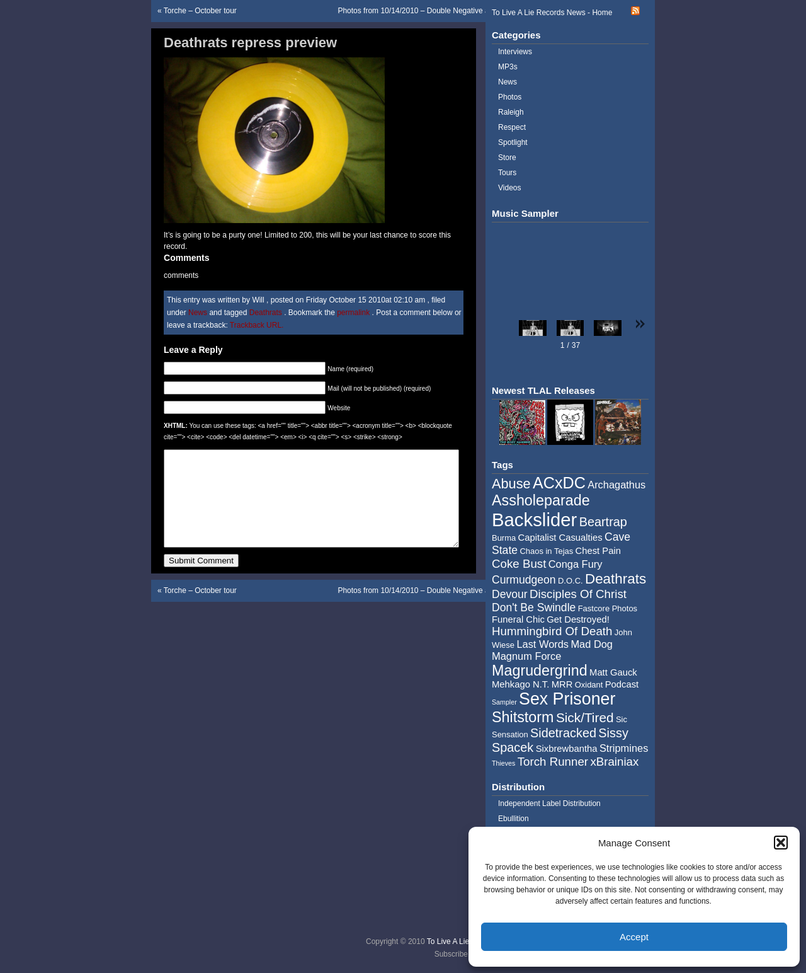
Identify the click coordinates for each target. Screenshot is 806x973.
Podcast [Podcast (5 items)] (622, 684)
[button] (781, 842)
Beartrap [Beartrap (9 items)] (603, 522)
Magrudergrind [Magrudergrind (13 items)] (539, 670)
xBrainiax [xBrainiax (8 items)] (614, 761)
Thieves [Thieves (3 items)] (503, 763)
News (197, 312)
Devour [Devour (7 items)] (510, 594)
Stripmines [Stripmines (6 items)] (624, 748)
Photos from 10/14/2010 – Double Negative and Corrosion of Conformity (458, 10)
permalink (354, 312)
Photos (509, 97)
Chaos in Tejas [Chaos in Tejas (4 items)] (546, 551)
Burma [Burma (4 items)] (504, 538)
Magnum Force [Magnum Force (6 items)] (526, 656)
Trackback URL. (257, 325)
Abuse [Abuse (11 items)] (511, 484)
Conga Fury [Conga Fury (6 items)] (575, 564)
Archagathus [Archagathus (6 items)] (616, 484)
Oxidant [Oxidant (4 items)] (589, 684)
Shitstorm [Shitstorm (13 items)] (523, 717)
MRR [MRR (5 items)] (562, 684)
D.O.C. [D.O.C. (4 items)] (570, 580)
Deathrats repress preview (250, 42)
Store (507, 157)
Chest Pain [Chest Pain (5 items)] (598, 551)
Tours (507, 172)
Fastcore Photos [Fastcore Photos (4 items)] (607, 608)
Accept (634, 936)
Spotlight (513, 142)
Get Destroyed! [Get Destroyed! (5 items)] (578, 619)
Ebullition (513, 818)
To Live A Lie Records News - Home (552, 12)
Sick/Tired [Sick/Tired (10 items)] (585, 717)
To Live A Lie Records (463, 941)
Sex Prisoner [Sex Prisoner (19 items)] (567, 698)
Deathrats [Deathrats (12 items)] (615, 579)
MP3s (508, 66)
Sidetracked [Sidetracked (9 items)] (563, 733)
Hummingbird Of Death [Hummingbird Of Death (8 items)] (552, 631)
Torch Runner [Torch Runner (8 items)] (553, 761)
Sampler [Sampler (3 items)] (504, 702)
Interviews (515, 51)
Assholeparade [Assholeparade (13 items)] (541, 500)
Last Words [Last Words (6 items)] (542, 644)
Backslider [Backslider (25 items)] (534, 519)
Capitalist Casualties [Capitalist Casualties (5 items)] (560, 538)
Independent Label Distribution (549, 803)
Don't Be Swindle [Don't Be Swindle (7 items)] (534, 607)
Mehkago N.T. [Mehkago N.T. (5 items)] (520, 684)
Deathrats (265, 312)
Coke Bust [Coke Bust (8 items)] (519, 563)
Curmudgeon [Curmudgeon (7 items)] (524, 579)
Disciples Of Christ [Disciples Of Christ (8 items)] (578, 594)
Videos (509, 187)
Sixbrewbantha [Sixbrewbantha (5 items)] (567, 749)
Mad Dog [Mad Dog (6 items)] (591, 644)
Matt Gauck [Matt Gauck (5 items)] (613, 672)
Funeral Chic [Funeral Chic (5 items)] (518, 619)
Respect (512, 127)
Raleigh (511, 112)
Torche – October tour (200, 10)
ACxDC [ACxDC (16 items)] (559, 483)
